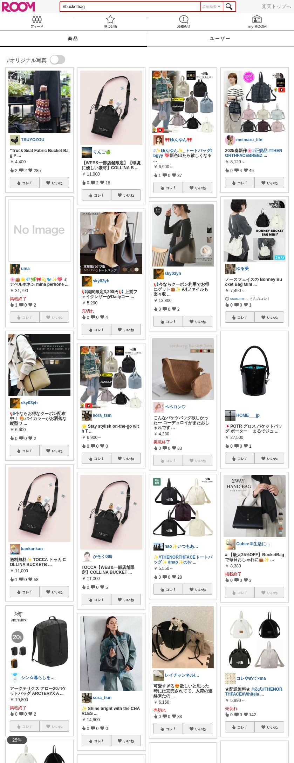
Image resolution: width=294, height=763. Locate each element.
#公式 (257, 689)
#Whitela (250, 694)
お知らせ (184, 21)
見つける (110, 21)
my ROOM (257, 21)
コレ (27, 183)
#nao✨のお (180, 562)
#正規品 (259, 150)
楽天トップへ (276, 6)
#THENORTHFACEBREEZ (253, 153)
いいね (57, 183)
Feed (37, 21)
